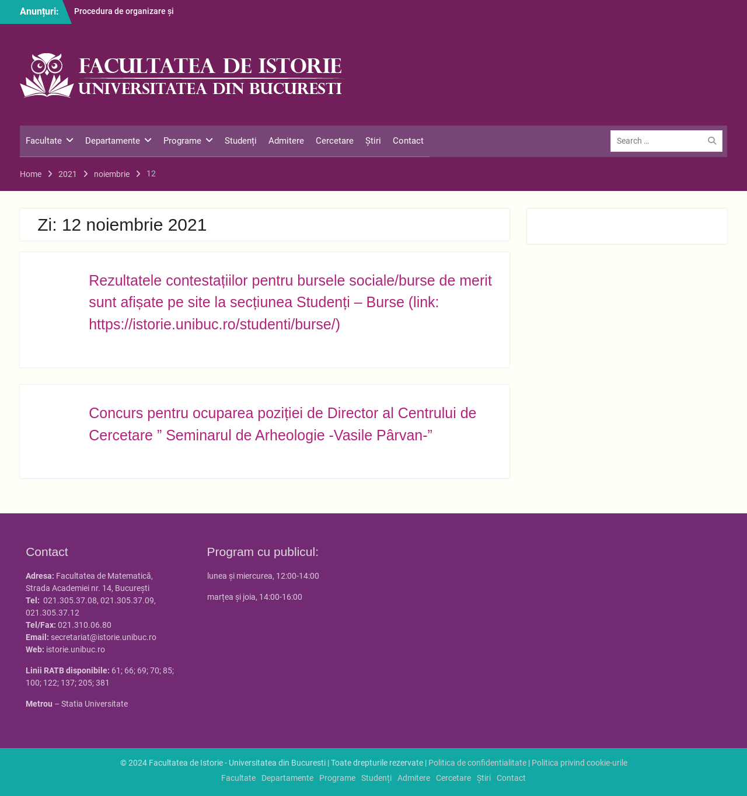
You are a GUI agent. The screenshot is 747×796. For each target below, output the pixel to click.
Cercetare (335, 140)
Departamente (112, 140)
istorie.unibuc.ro (75, 649)
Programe (182, 140)
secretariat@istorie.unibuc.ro (103, 637)
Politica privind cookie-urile (579, 762)
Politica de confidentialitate (477, 762)
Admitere (286, 140)
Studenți (241, 140)
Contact (408, 140)
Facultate (44, 140)
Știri (373, 140)
